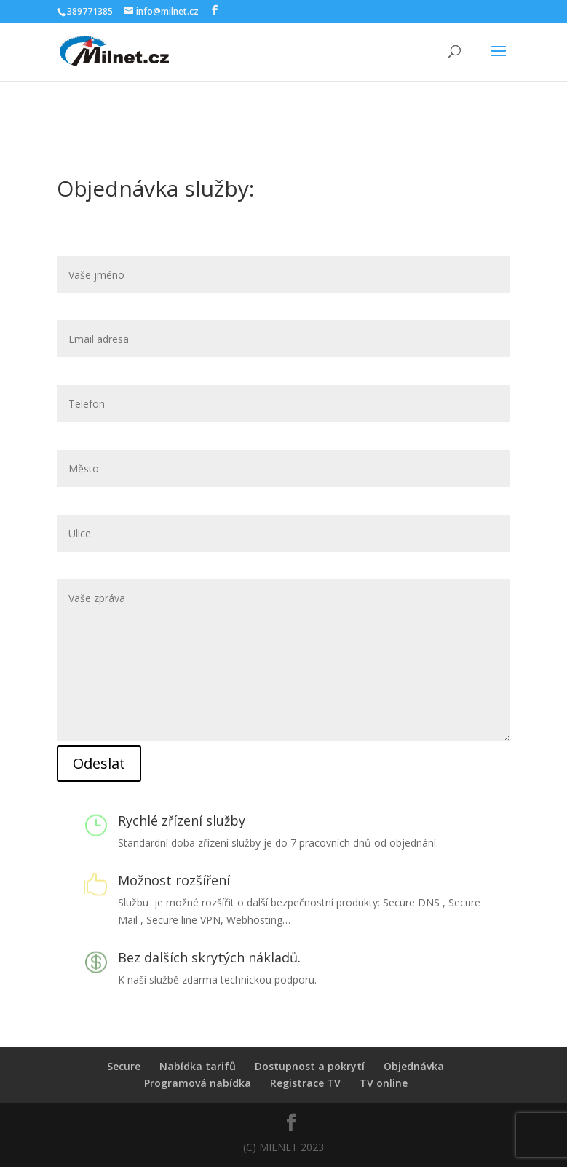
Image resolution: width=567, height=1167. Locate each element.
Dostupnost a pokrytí (310, 1066)
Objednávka (414, 1066)
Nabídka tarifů (197, 1066)
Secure (123, 1066)
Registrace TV (305, 1083)
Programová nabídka (197, 1083)
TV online (384, 1083)
